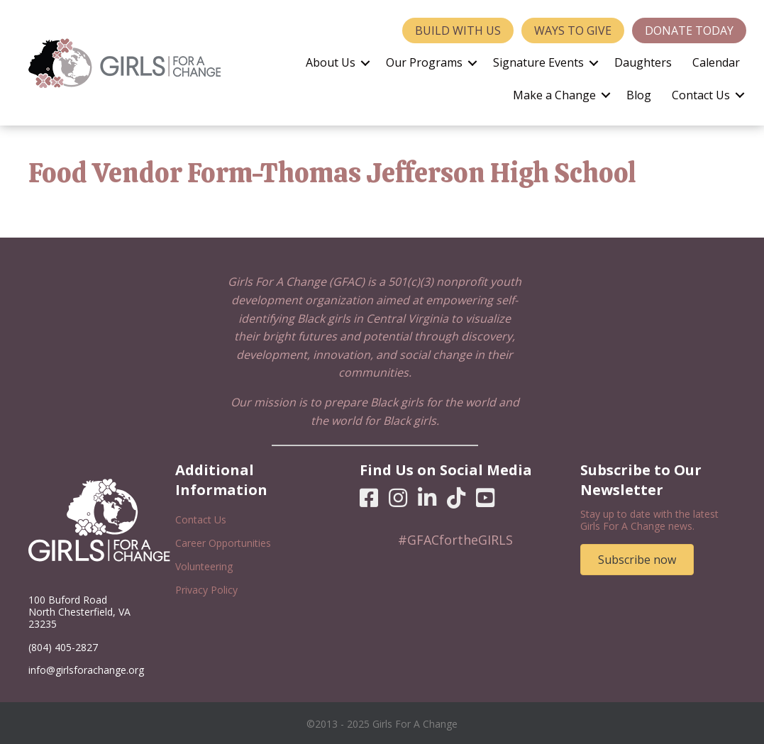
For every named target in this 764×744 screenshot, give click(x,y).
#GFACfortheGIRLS (455, 539)
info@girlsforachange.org (86, 670)
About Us (330, 62)
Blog (638, 95)
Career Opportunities (223, 543)
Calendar (716, 62)
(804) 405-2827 (63, 647)
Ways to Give (572, 30)
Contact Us (701, 95)
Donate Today (689, 30)
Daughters (643, 62)
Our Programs (424, 62)
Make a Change (554, 95)
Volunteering (204, 566)
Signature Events (538, 62)
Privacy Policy (206, 589)
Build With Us (458, 30)
